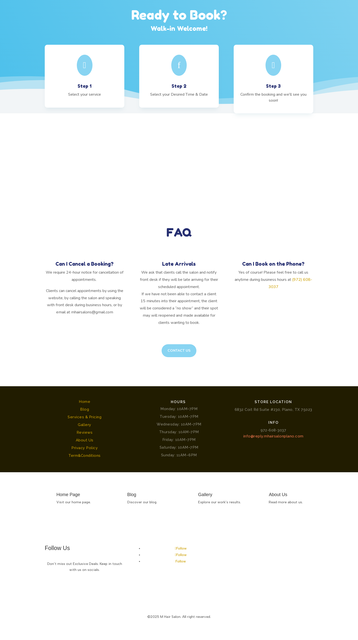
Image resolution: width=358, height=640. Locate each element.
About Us (84, 440)
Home (84, 401)
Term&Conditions (84, 455)
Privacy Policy (84, 448)
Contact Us (179, 350)
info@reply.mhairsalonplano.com (273, 436)
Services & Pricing (84, 417)
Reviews (85, 432)
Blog (84, 409)
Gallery (84, 425)
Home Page (68, 494)
